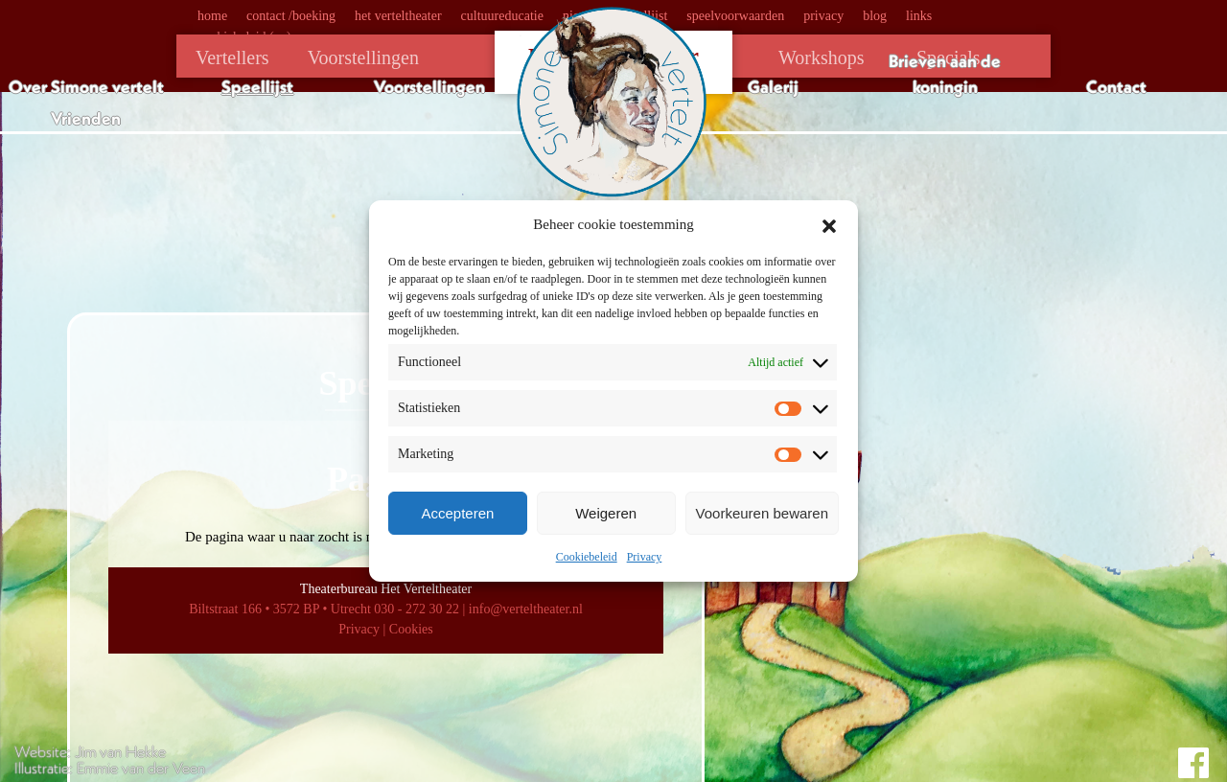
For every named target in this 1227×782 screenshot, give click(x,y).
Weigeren (606, 513)
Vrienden (86, 118)
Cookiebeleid (586, 557)
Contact (1116, 87)
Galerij (773, 87)
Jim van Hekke (120, 751)
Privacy (644, 557)
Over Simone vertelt (86, 87)
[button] (829, 224)
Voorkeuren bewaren (762, 513)
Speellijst (257, 87)
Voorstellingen (429, 87)
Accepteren (457, 513)
